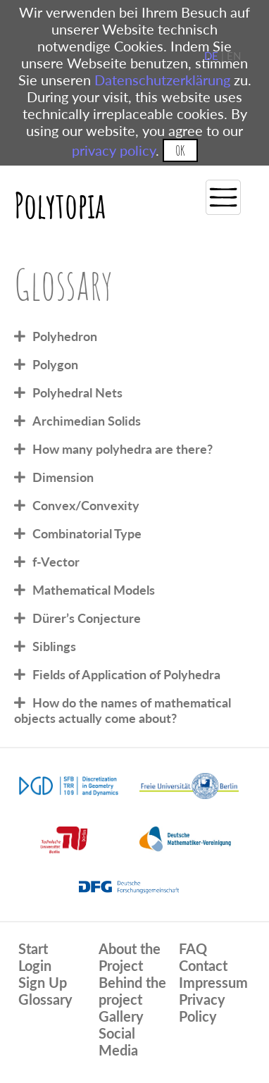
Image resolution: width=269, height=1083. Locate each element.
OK (179, 150)
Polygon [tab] (55, 364)
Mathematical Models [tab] (93, 590)
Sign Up (42, 982)
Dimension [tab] (63, 477)
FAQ (193, 948)
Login (34, 965)
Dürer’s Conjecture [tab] (86, 618)
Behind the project (132, 991)
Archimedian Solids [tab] (86, 420)
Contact (203, 965)
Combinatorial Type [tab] (87, 533)
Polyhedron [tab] (64, 336)
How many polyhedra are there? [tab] (122, 449)
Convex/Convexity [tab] (85, 505)
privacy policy (114, 150)
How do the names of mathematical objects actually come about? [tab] (122, 710)
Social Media (118, 1041)
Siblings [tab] (54, 646)
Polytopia (60, 204)
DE (211, 55)
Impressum (213, 982)
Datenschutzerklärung (162, 79)
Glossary (45, 999)
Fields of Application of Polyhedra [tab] (126, 674)
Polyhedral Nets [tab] (77, 392)
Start (33, 948)
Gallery (121, 1016)
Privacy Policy (202, 1008)
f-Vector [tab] (56, 561)
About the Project (130, 957)
